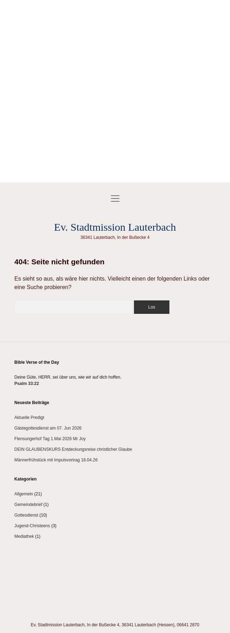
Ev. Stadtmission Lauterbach (115, 227)
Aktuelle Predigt (29, 417)
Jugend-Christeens (32, 525)
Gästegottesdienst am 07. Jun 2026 (48, 428)
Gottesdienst (26, 515)
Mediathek (24, 536)
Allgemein (24, 493)
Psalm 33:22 (27, 383)
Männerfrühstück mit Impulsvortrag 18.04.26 (56, 460)
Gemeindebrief (29, 504)
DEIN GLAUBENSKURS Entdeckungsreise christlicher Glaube (73, 449)
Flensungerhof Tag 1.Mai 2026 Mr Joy (50, 438)
